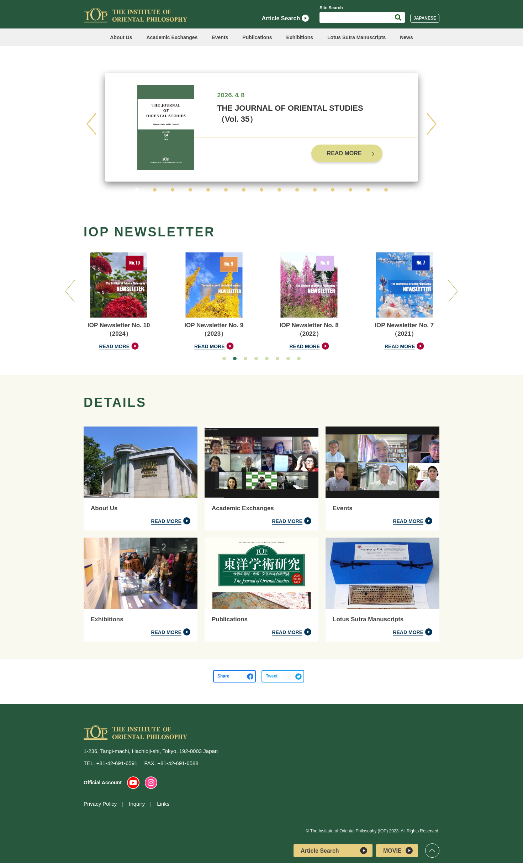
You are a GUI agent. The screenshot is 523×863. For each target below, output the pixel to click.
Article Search (285, 18)
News (406, 37)
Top (432, 850)
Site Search (331, 7)
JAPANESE (424, 18)
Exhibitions (299, 37)
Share (223, 676)
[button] (137, 190)
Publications (257, 37)
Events (220, 37)
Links (163, 804)
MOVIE (398, 850)
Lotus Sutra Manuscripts (356, 37)
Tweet (272, 676)
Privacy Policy (100, 804)
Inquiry (137, 804)
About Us (121, 37)
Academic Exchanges (171, 37)
